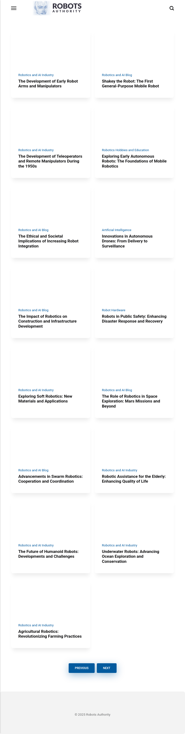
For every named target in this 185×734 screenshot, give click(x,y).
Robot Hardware (113, 310)
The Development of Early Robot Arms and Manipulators (48, 83)
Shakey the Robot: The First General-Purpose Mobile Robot (130, 83)
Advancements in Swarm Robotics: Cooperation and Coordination (50, 479)
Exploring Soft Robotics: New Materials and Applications (45, 399)
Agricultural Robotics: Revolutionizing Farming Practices (50, 634)
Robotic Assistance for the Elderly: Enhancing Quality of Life (134, 479)
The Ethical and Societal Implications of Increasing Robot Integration (48, 241)
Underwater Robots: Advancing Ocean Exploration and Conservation (130, 556)
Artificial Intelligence (116, 230)
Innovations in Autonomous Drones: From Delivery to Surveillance (127, 241)
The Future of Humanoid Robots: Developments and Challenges (48, 554)
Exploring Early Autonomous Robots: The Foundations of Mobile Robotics (134, 161)
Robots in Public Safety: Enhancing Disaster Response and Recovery (134, 319)
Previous (81, 668)
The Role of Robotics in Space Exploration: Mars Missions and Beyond (131, 401)
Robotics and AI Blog (117, 75)
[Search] (172, 8)
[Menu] (14, 8)
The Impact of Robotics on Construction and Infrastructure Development (47, 321)
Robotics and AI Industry (36, 75)
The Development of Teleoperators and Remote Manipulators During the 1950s (50, 161)
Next (106, 668)
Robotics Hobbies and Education (125, 150)
